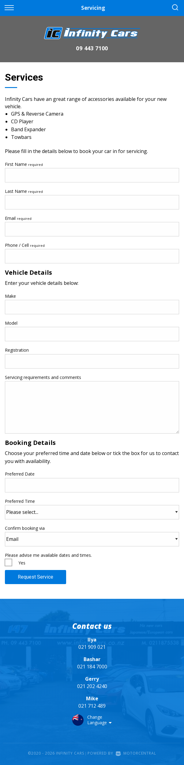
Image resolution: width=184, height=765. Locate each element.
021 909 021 (92, 647)
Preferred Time (92, 508)
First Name (24, 164)
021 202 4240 (92, 686)
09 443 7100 (92, 48)
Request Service (35, 577)
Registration (17, 350)
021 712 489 (92, 705)
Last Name (24, 191)
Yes (21, 563)
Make (10, 296)
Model (11, 323)
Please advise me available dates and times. (48, 555)
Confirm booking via (92, 535)
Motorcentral (136, 753)
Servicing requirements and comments (43, 377)
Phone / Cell (25, 245)
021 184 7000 (92, 666)
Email (18, 218)
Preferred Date (92, 481)
